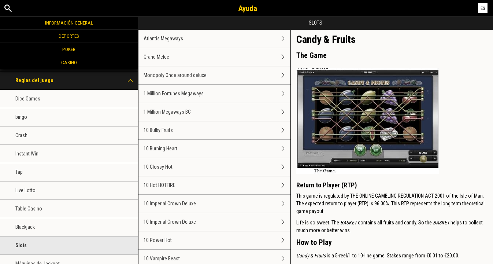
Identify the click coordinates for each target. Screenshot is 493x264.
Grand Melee (217, 57)
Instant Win (26, 154)
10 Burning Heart (217, 149)
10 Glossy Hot (217, 167)
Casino (69, 62)
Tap (19, 172)
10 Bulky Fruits (217, 130)
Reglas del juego (76, 80)
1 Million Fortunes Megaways (217, 94)
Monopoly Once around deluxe (217, 75)
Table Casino (28, 209)
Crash (21, 135)
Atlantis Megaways (217, 39)
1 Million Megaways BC (217, 112)
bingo (21, 117)
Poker (68, 49)
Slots (21, 245)
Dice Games (27, 99)
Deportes (69, 36)
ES (483, 8)
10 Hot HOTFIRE (217, 185)
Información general (69, 23)
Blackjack (25, 227)
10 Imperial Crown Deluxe (217, 204)
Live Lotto (25, 190)
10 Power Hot (217, 240)
